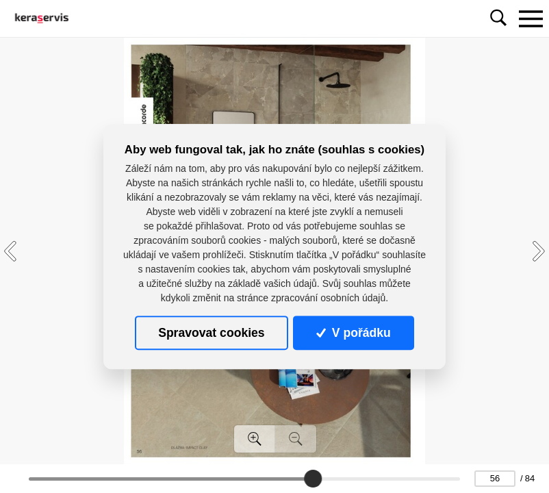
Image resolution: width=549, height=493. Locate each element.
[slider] (313, 479)
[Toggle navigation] (530, 18)
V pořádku (353, 333)
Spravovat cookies (211, 333)
